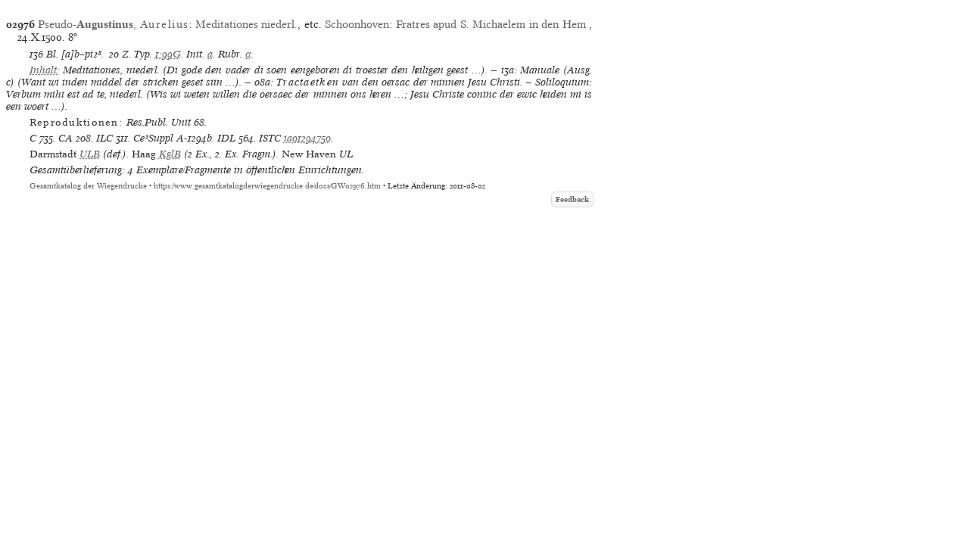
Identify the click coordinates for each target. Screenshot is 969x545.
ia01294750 (307, 138)
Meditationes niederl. (246, 24)
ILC (104, 138)
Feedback (572, 199)
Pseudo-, (113, 24)
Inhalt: (45, 70)
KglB (170, 154)
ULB (89, 154)
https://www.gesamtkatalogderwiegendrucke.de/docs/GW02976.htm (267, 186)
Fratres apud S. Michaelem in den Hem (492, 24)
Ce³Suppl (153, 138)
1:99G (168, 54)
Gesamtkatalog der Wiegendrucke (88, 186)
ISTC (270, 138)
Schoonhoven (357, 24)
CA (65, 138)
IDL (226, 138)
